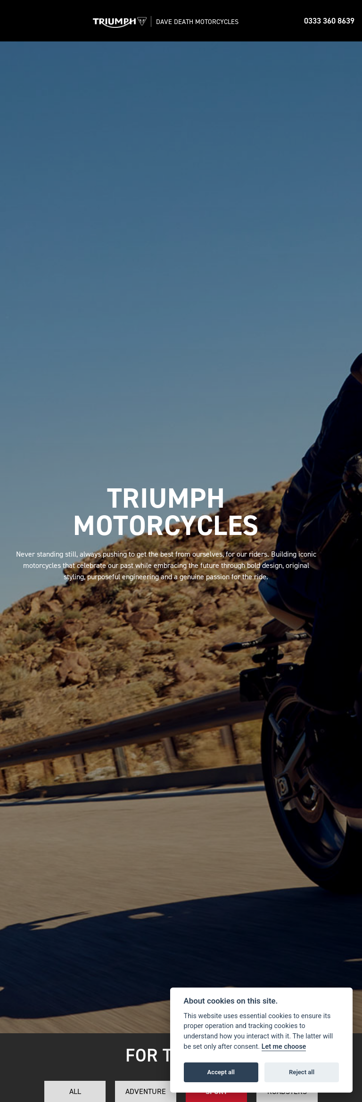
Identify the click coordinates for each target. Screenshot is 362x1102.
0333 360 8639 (329, 20)
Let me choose (284, 1047)
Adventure (145, 1091)
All (75, 1091)
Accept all (221, 1072)
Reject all (301, 1072)
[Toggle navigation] (17, 21)
